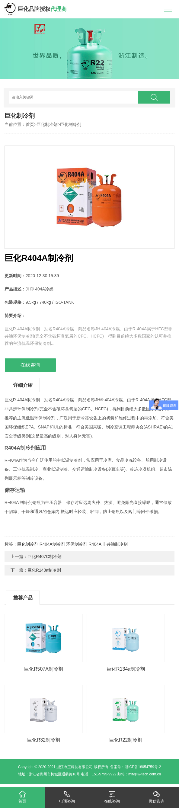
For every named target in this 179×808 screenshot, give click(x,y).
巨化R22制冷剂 (125, 739)
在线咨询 (30, 364)
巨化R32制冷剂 (43, 739)
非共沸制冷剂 (115, 544)
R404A (94, 544)
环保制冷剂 (76, 544)
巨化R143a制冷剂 (44, 570)
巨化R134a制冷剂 (126, 669)
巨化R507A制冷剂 (43, 669)
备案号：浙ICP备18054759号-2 (135, 767)
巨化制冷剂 (47, 124)
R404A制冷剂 (52, 544)
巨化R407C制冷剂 (44, 556)
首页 (30, 124)
